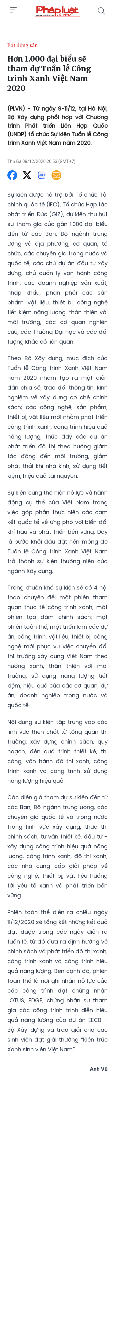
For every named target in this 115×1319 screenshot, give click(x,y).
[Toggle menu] (13, 10)
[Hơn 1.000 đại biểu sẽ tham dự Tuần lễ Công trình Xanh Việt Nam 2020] (57, 11)
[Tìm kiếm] (101, 11)
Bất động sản (22, 45)
